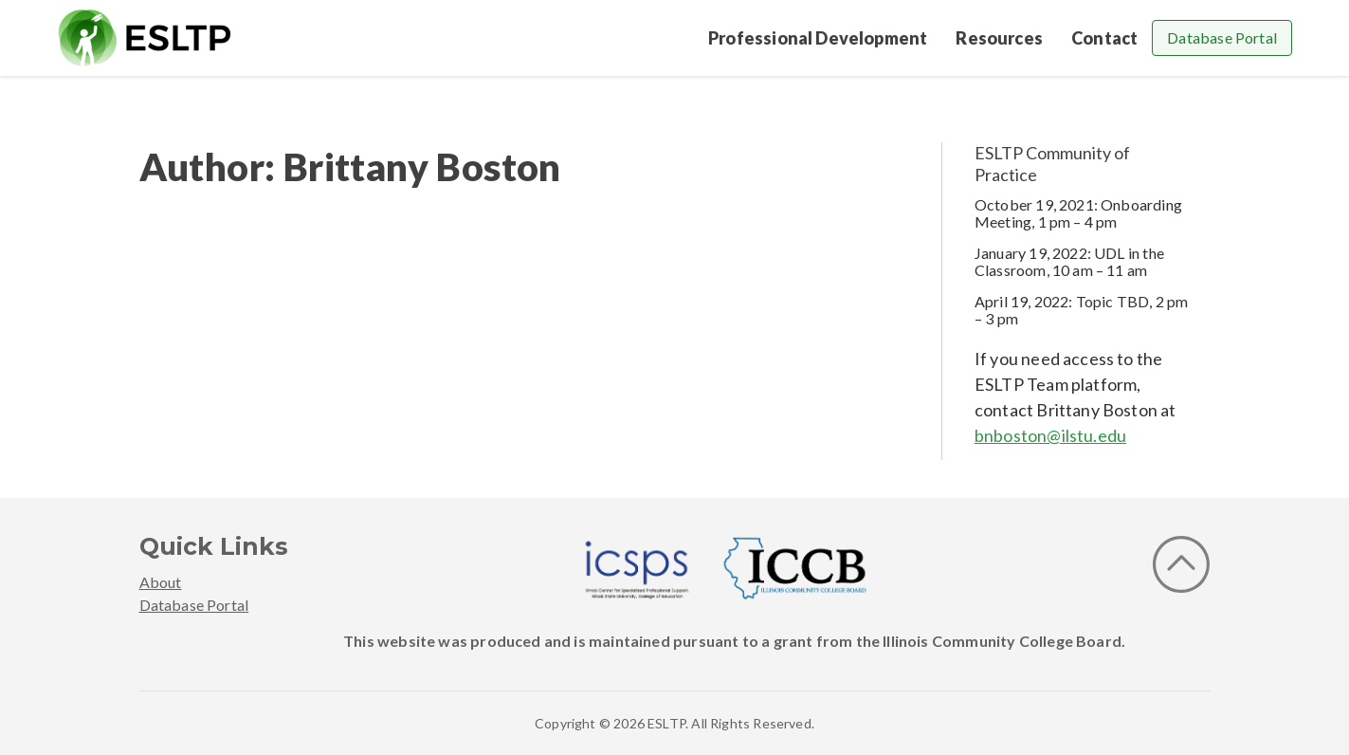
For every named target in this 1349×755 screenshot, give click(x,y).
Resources (999, 38)
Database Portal (1222, 37)
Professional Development (817, 38)
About (160, 582)
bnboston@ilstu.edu (1050, 435)
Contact (1104, 38)
